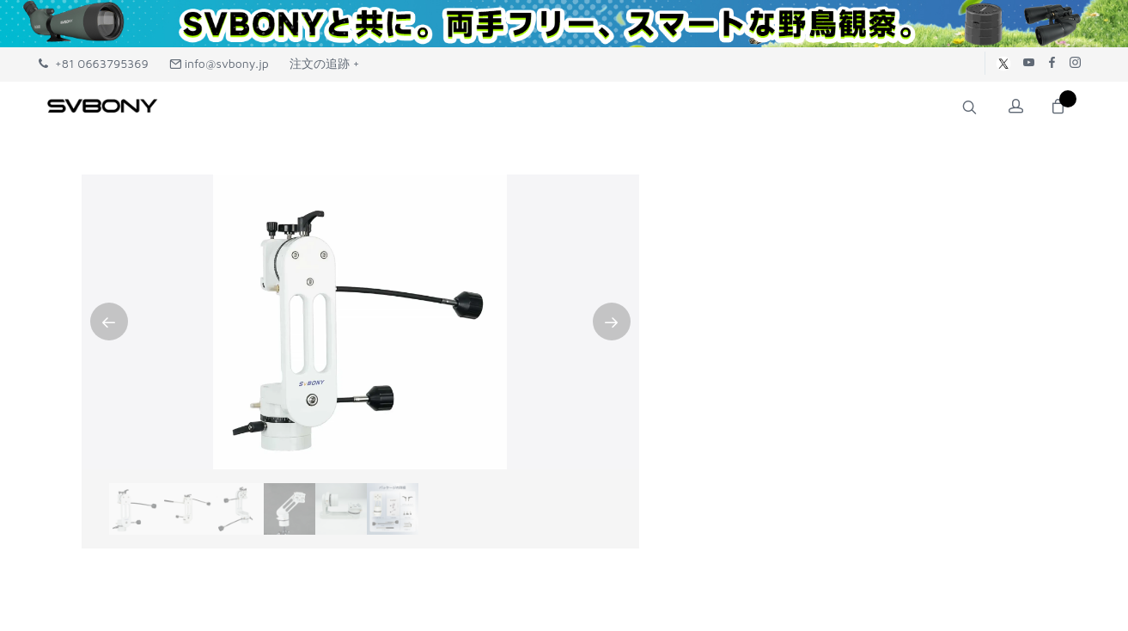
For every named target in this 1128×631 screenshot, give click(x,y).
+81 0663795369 (94, 63)
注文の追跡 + (325, 63)
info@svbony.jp (219, 63)
